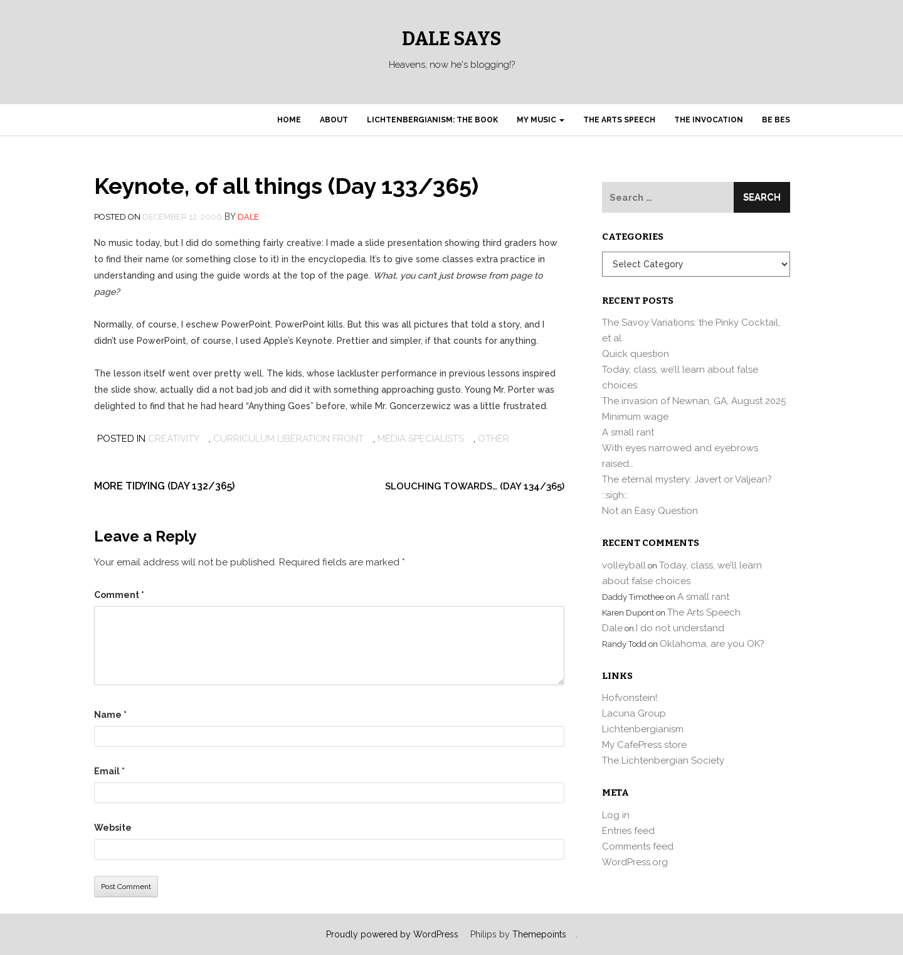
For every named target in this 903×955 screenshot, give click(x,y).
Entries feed (628, 830)
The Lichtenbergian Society (663, 760)
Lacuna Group (634, 713)
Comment (119, 595)
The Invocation (708, 119)
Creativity (173, 438)
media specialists (421, 438)
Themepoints (539, 934)
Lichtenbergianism (643, 729)
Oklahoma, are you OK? (712, 643)
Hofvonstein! (629, 697)
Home (289, 119)
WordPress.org (635, 862)
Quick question (635, 354)
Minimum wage (635, 416)
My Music (540, 119)
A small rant (628, 432)
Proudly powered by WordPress (392, 934)
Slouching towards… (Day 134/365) (474, 486)
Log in (616, 815)
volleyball (624, 565)
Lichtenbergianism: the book (432, 119)
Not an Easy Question (650, 510)
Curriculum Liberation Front (288, 438)
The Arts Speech (619, 119)
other (493, 438)
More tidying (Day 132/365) (164, 486)
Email (109, 771)
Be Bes (776, 119)
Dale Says (451, 39)
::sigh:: (615, 495)
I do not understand (680, 628)
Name (110, 715)
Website (113, 828)
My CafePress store (644, 744)
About (334, 119)
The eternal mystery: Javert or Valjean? (687, 479)
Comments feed (637, 846)
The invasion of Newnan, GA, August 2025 (694, 401)
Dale (248, 216)
